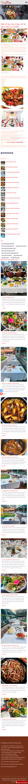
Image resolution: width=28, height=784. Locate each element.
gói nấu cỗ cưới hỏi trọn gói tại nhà (13, 208)
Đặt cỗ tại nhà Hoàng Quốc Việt (8, 250)
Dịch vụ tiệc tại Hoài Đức (7, 255)
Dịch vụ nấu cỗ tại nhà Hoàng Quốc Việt (10, 253)
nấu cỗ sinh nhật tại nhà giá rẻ (12, 167)
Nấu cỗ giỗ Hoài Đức (18, 255)
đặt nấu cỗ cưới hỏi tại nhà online (12, 182)
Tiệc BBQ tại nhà (5, 257)
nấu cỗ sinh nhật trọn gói (11, 161)
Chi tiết (4, 308)
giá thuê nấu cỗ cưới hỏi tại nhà (12, 223)
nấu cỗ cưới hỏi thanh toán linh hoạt (13, 198)
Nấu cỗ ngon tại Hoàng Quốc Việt (8, 248)
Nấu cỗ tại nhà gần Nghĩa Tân (8, 246)
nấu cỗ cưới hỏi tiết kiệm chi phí (12, 203)
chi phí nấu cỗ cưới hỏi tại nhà (12, 218)
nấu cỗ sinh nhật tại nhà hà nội (12, 177)
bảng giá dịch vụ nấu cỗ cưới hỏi (12, 213)
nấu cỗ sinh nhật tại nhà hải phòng (12, 172)
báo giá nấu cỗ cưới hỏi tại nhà (12, 228)
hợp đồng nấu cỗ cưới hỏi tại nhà (12, 187)
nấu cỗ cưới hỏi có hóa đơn (11, 192)
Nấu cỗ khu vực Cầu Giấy (21, 246)
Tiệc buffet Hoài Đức (15, 257)
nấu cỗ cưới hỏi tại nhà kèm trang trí (13, 234)
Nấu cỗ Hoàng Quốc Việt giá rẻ (8, 243)
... (4, 305)
